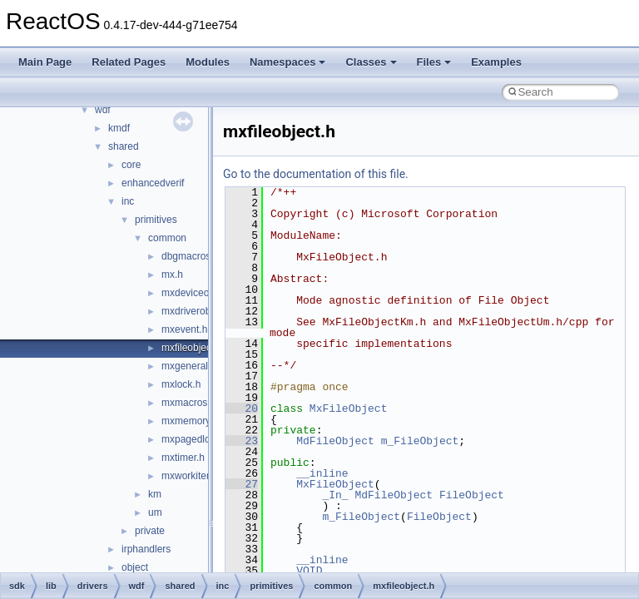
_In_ (335, 495)
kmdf (119, 128)
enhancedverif (152, 183)
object (134, 567)
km (154, 494)
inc (127, 201)
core (131, 165)
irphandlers (146, 549)
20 (241, 408)
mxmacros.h (188, 402)
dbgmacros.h (190, 256)
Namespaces (288, 62)
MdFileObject (335, 440)
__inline (322, 473)
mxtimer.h (183, 457)
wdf (103, 110)
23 (241, 440)
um (155, 512)
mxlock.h (181, 384)
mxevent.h (184, 329)
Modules (208, 62)
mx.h (172, 274)
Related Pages (129, 62)
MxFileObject (349, 408)
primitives (156, 219)
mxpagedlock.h (195, 439)
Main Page (45, 62)
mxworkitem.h (192, 476)
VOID (309, 570)
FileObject (471, 495)
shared (123, 146)
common (167, 238)
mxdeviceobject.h (200, 293)
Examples (496, 62)
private (150, 531)
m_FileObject (420, 440)
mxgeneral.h (188, 366)
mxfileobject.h (191, 348)
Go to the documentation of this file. (316, 174)
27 (241, 484)
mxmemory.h (189, 421)
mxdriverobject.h (198, 311)
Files (434, 62)
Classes (370, 62)
